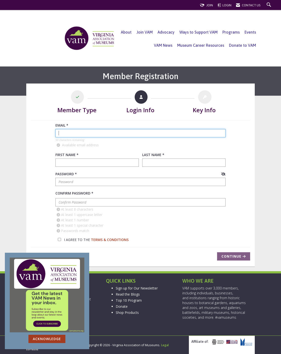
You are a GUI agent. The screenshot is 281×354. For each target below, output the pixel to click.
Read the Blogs (128, 294)
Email (60, 125)
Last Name (151, 154)
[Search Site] (269, 5)
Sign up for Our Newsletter (137, 288)
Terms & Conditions (110, 239)
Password (64, 174)
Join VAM (144, 32)
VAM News (163, 45)
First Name (65, 154)
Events (250, 32)
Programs (231, 32)
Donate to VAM (242, 45)
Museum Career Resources (200, 45)
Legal (165, 345)
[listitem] (77, 103)
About (126, 32)
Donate (122, 306)
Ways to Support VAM (198, 32)
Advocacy (166, 32)
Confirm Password (72, 193)
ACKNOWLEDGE (47, 338)
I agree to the (93, 239)
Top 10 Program (129, 300)
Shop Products (127, 312)
